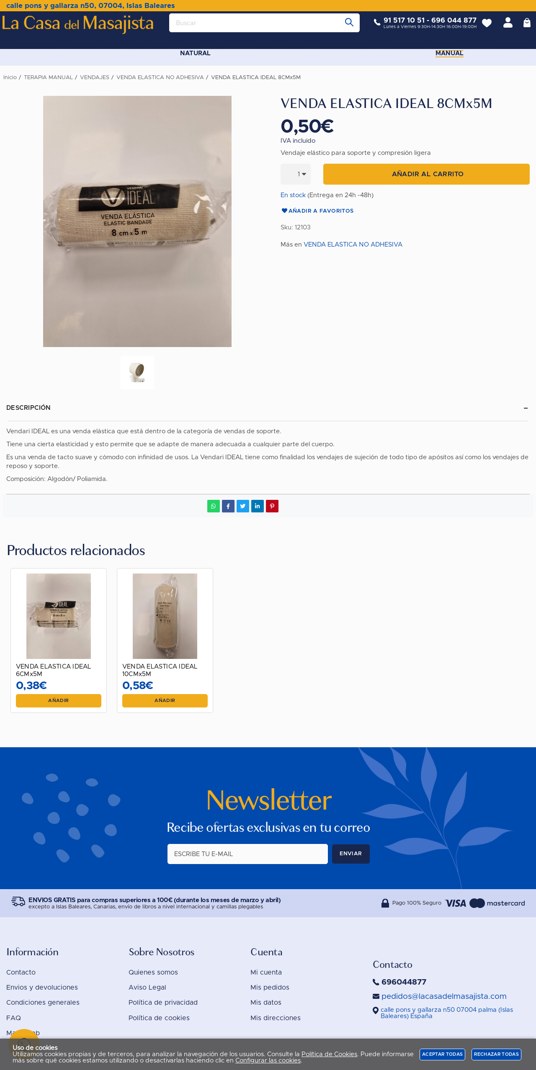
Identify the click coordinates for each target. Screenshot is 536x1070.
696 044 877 (447, 27)
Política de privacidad (163, 1002)
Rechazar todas (496, 1054)
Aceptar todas (442, 1054)
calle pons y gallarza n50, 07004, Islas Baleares (90, 5)
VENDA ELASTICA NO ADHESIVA (353, 245)
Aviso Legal (147, 987)
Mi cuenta (266, 972)
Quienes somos (153, 972)
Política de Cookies (329, 1054)
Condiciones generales (43, 1002)
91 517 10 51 (397, 27)
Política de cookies (159, 1018)
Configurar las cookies (268, 1060)
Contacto (21, 972)
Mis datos (265, 1002)
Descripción (28, 408)
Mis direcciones (275, 1018)
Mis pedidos (269, 987)
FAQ (13, 1018)
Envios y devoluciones (42, 987)
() (447, 1013)
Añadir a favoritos (317, 211)
